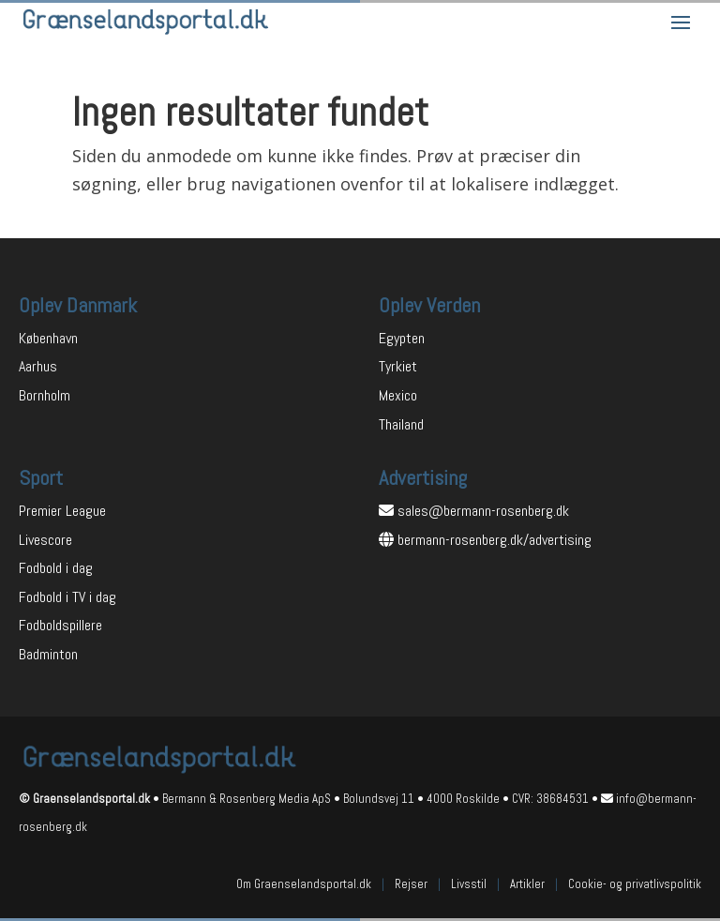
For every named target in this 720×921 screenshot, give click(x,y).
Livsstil (469, 884)
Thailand (401, 424)
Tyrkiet (398, 366)
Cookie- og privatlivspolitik (634, 884)
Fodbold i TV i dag (67, 597)
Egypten (402, 338)
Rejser (411, 884)
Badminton (48, 654)
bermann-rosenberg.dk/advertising (495, 540)
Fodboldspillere (60, 625)
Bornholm (44, 395)
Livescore (45, 540)
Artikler (527, 884)
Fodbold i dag (56, 568)
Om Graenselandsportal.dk (303, 884)
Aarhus (38, 366)
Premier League (62, 511)
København (48, 338)
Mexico (398, 395)
